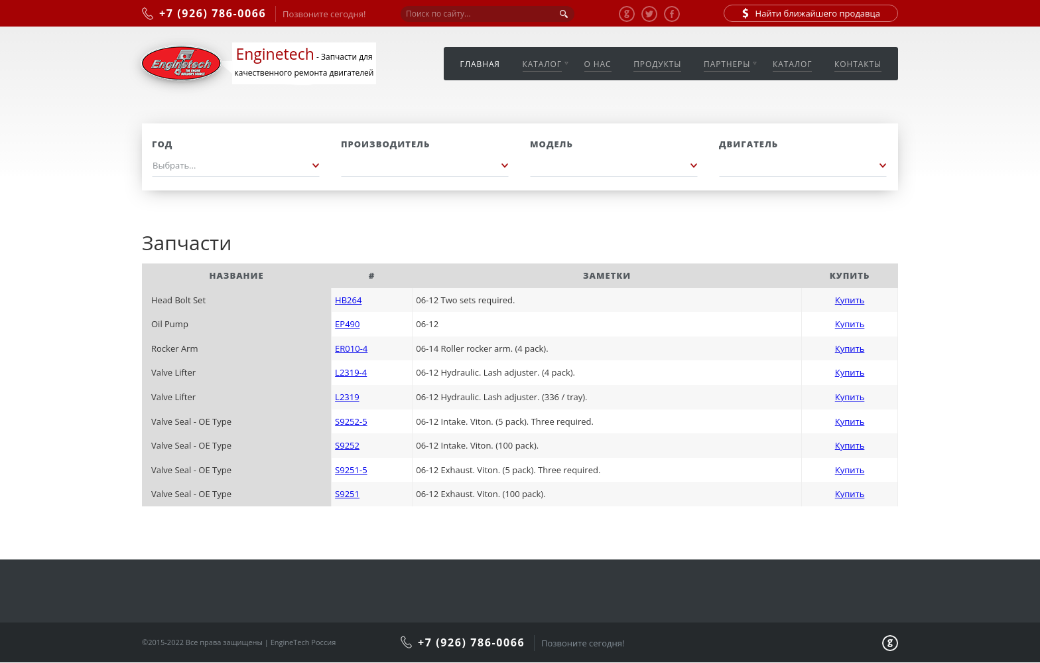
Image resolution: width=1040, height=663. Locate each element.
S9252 (347, 445)
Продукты (657, 64)
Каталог (542, 64)
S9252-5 (351, 421)
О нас (598, 64)
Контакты (857, 64)
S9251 (347, 494)
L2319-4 (351, 372)
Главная (480, 64)
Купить (850, 300)
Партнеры (727, 64)
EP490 (347, 324)
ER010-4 (351, 348)
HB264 (348, 300)
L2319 (347, 397)
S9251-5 (351, 470)
